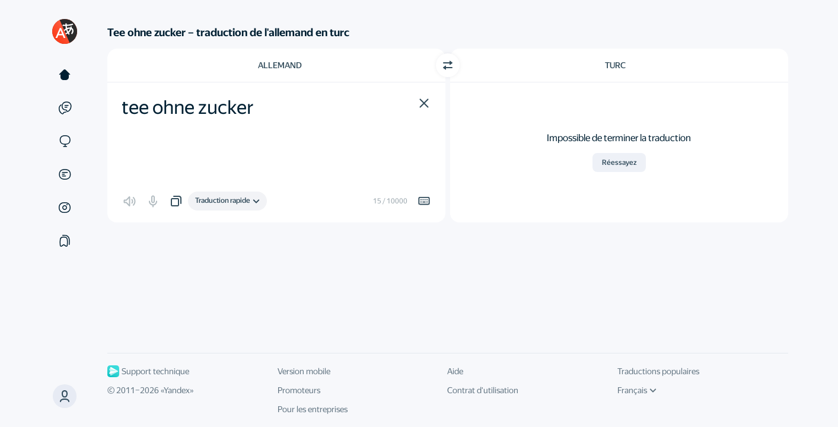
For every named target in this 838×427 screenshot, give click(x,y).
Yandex (177, 390)
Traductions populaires (658, 371)
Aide (455, 371)
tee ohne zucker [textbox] (188, 107)
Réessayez (619, 162)
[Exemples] (65, 108)
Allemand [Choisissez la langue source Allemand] (280, 65)
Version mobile (304, 371)
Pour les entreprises (313, 409)
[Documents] (65, 174)
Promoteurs (299, 390)
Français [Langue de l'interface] (637, 390)
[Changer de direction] (448, 65)
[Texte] (65, 75)
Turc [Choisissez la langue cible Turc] (615, 65)
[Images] (65, 207)
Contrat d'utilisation (482, 390)
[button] (424, 103)
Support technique (148, 371)
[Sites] (65, 141)
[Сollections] (65, 241)
